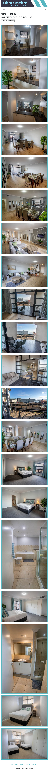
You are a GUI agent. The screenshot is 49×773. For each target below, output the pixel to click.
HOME (12, 764)
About (16, 764)
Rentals (28, 764)
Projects (22, 764)
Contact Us (35, 764)
